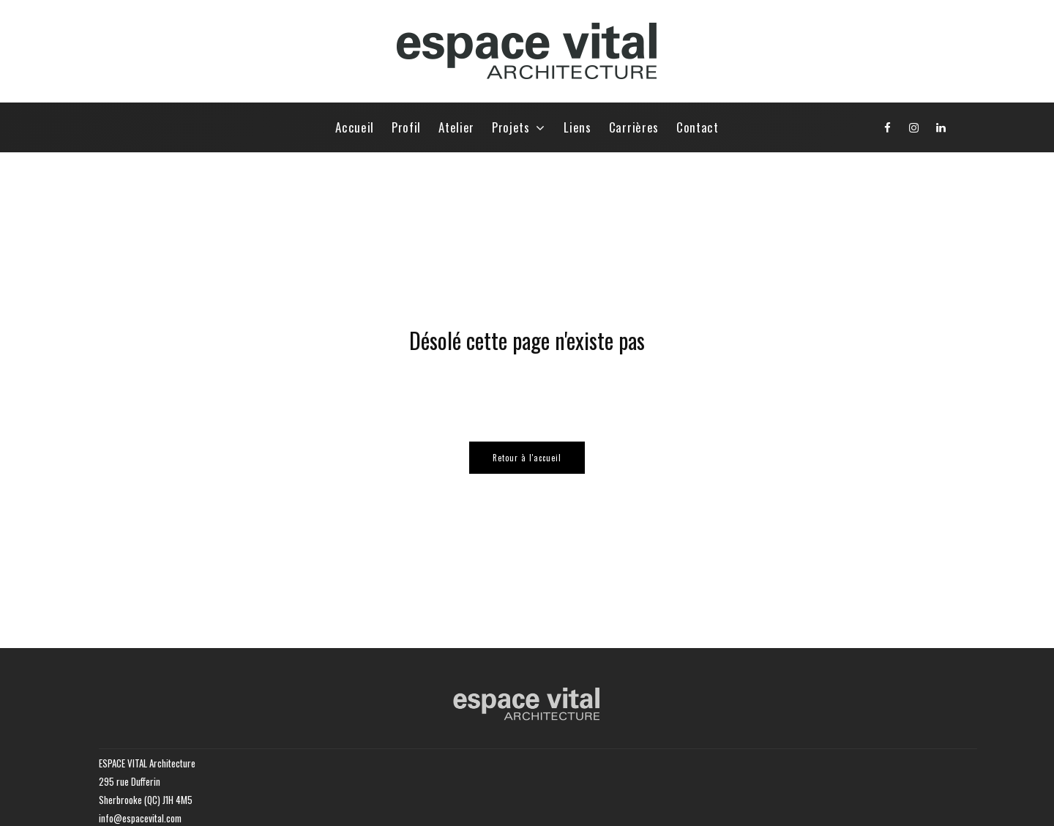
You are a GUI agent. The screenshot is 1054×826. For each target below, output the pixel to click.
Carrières (634, 127)
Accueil (354, 127)
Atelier (456, 127)
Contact (697, 127)
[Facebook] (887, 127)
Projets (511, 127)
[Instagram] (914, 127)
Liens (577, 127)
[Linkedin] (941, 127)
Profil (406, 127)
